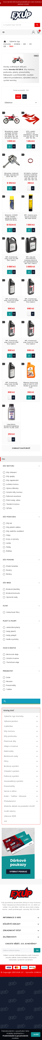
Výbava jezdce (11, 721)
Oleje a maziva (11, 746)
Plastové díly (10, 741)
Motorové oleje (12, 654)
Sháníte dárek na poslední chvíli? (19, 806)
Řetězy (9, 574)
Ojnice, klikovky (12, 488)
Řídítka (9, 551)
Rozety (9, 570)
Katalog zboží (8, 710)
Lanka (8, 543)
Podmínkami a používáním (15, 1036)
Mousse (9, 681)
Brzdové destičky (13, 589)
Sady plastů (11, 631)
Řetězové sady (11, 756)
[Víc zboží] (18, 25)
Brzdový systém (11, 766)
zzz (5, 821)
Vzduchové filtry (12, 612)
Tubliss (9, 689)
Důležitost (21, 102)
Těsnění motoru (12, 504)
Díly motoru (9, 731)
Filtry (6, 761)
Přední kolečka (12, 566)
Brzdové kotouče (13, 593)
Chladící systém (11, 771)
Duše (8, 677)
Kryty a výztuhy (12, 539)
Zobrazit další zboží (21, 448)
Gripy (8, 535)
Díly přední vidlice (13, 527)
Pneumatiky (11, 685)
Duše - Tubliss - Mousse (15, 796)
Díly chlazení (11, 472)
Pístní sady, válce (13, 500)
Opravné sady (12, 597)
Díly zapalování (12, 480)
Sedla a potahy (12, 639)
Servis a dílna (10, 791)
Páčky (8, 547)
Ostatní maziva (12, 658)
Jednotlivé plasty (13, 627)
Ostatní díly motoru (14, 492)
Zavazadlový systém (13, 781)
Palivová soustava (13, 496)
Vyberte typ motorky (14, 716)
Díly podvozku (10, 736)
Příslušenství (10, 801)
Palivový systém (11, 776)
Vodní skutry (10, 811)
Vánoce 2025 (10, 816)
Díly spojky (10, 476)
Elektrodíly (9, 751)
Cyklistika (8, 726)
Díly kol (9, 523)
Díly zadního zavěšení (15, 531)
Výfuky (9, 508)
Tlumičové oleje (12, 662)
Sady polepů (11, 635)
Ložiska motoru (12, 484)
